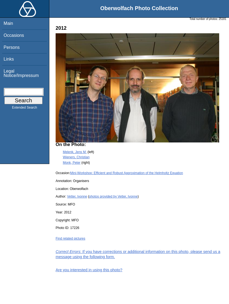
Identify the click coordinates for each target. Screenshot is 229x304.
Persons (12, 47)
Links (9, 59)
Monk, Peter (71, 163)
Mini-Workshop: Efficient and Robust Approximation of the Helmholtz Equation (126, 173)
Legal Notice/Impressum (21, 73)
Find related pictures (70, 238)
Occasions (14, 35)
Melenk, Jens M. (74, 152)
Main (8, 23)
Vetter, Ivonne (77, 196)
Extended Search (24, 108)
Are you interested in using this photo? (89, 270)
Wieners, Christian (76, 157)
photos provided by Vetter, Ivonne (113, 196)
